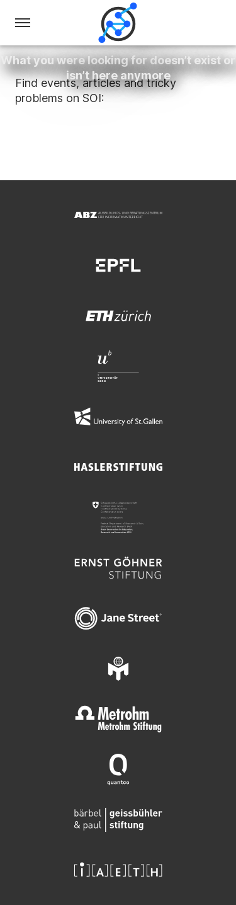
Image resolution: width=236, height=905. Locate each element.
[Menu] (23, 23)
